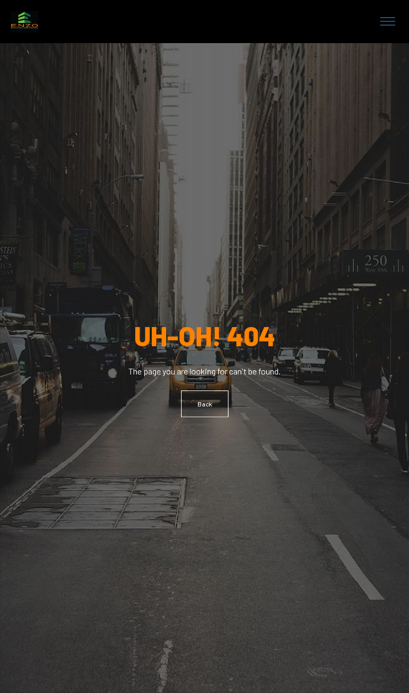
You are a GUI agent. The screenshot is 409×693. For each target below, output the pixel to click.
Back (205, 404)
